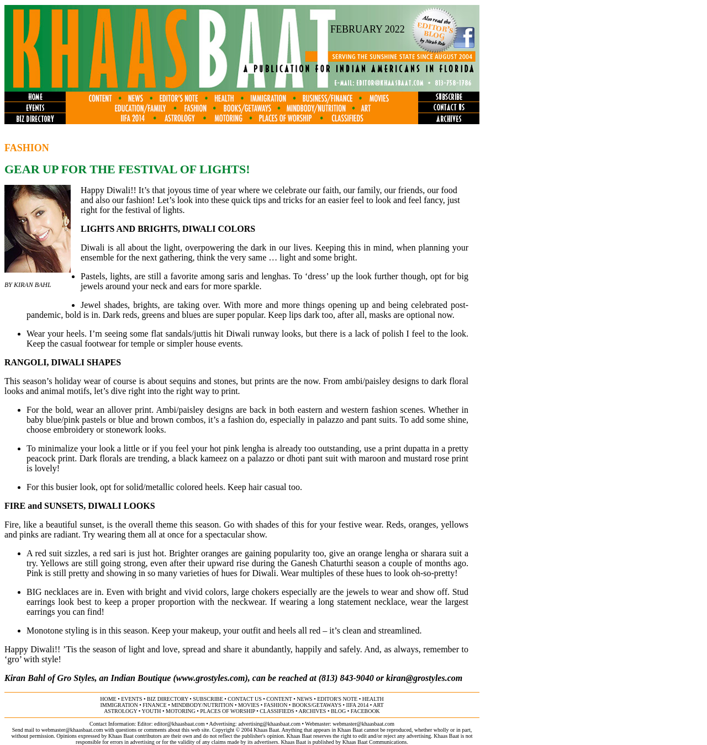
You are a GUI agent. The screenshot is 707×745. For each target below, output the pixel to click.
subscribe (208, 699)
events (131, 699)
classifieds (277, 711)
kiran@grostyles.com (424, 678)
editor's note (337, 699)
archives (312, 711)
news (304, 699)
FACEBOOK (365, 711)
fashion (276, 705)
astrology (120, 711)
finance (154, 705)
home (108, 699)
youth (151, 711)
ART (378, 705)
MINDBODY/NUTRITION (202, 705)
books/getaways (316, 705)
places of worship (227, 711)
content (279, 699)
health (373, 699)
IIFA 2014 (357, 705)
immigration (119, 705)
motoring (181, 711)
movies (248, 705)
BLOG (338, 711)
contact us (245, 699)
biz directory (167, 699)
